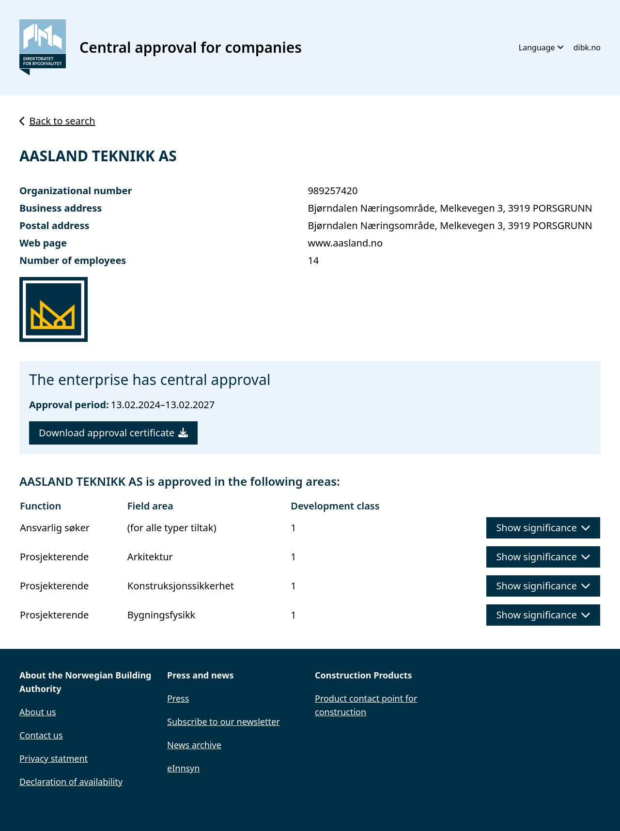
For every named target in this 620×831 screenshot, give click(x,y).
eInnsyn (183, 768)
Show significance (543, 527)
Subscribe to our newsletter (223, 721)
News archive (194, 745)
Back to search (57, 120)
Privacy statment (53, 758)
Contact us (41, 735)
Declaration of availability (71, 781)
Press (178, 698)
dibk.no (587, 47)
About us (37, 712)
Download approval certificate (113, 432)
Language (541, 47)
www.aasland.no (345, 242)
